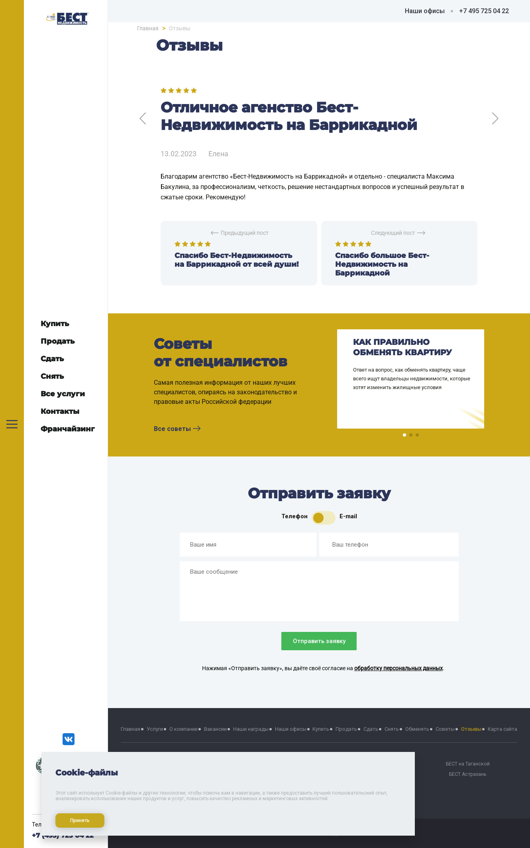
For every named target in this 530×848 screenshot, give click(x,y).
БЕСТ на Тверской (170, 764)
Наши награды (251, 729)
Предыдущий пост (240, 233)
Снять (392, 729)
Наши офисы (425, 11)
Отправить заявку (319, 641)
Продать (346, 729)
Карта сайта (502, 729)
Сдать (370, 729)
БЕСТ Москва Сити (170, 774)
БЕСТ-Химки (170, 784)
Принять (76, 817)
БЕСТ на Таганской (468, 764)
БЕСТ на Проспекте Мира (368, 774)
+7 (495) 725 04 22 (63, 835)
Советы (445, 729)
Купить (320, 729)
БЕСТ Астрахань (467, 774)
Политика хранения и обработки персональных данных (319, 809)
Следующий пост (398, 233)
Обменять (417, 729)
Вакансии (215, 729)
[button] (404, 435)
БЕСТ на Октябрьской (269, 774)
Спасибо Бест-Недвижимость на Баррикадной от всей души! (236, 260)
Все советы (177, 429)
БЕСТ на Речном (368, 764)
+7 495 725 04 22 (484, 11)
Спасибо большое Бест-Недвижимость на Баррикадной (382, 264)
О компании (183, 729)
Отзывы (471, 729)
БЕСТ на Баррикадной (269, 764)
